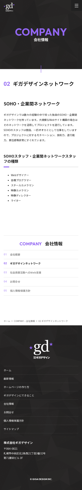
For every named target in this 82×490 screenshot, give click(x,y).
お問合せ (9, 412)
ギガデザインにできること (19, 395)
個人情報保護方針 (14, 420)
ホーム (7, 370)
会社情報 (9, 403)
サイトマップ (11, 429)
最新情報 (9, 378)
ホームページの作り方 (16, 387)
